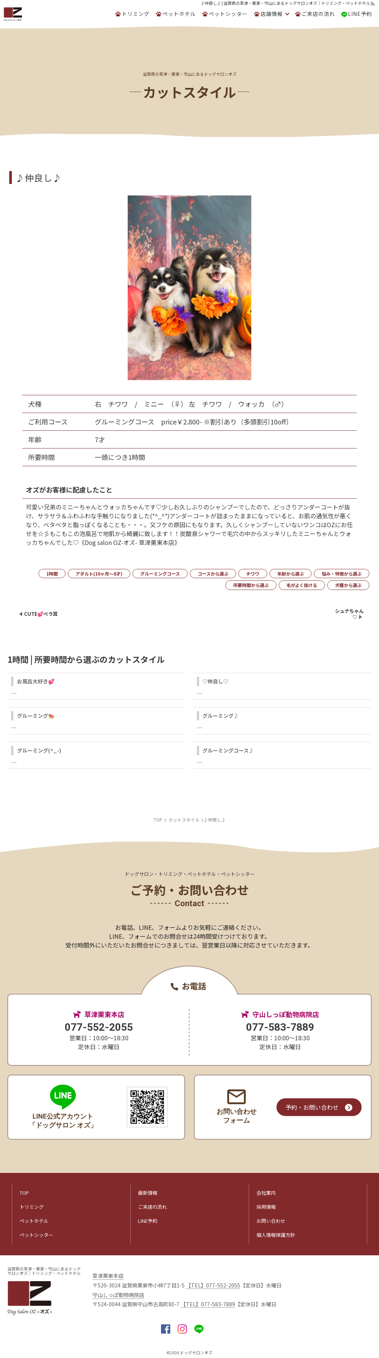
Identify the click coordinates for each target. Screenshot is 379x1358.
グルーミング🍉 (35, 715)
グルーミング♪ (220, 715)
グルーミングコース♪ (228, 750)
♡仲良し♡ (215, 681)
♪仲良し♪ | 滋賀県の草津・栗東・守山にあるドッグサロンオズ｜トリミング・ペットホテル (285, 3)
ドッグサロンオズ (196, 1352)
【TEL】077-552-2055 (213, 1285)
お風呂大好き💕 (35, 681)
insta (182, 1329)
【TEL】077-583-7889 (208, 1304)
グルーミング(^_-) (39, 750)
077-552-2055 (99, 1027)
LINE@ (199, 1329)
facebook (165, 1329)
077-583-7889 (280, 1027)
